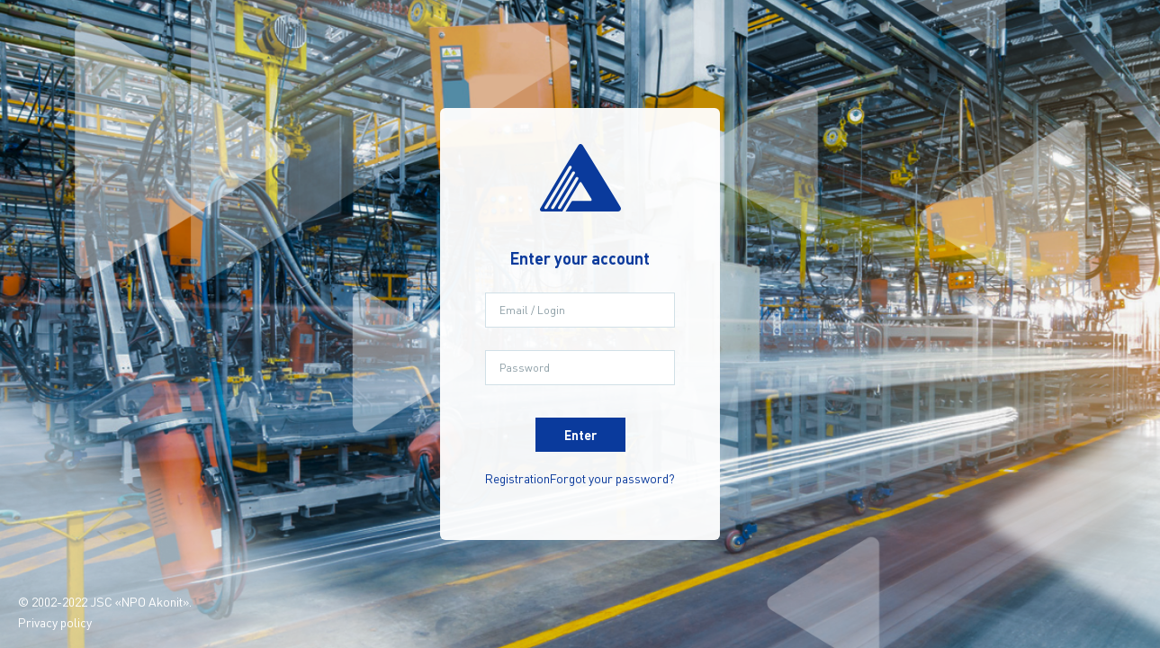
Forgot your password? (612, 478)
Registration (517, 478)
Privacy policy (55, 622)
